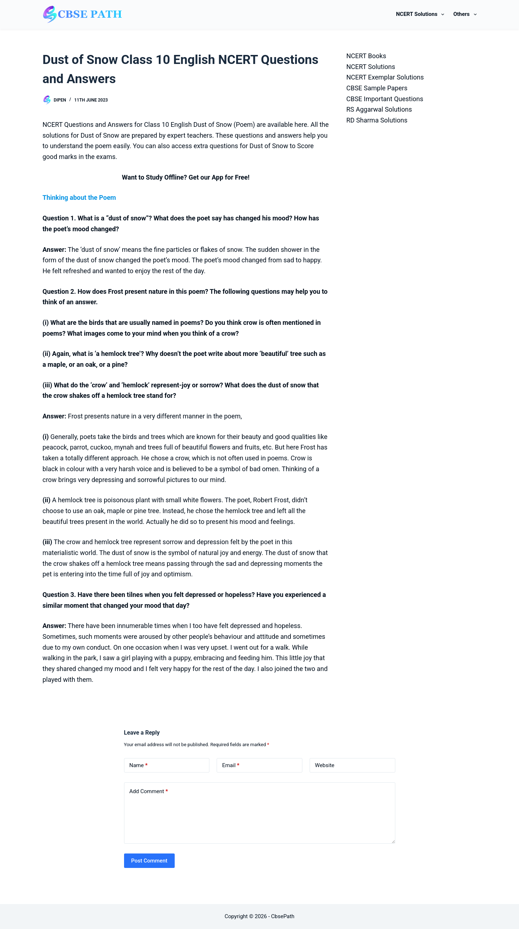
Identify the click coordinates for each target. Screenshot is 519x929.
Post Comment (149, 860)
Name (138, 765)
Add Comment (148, 791)
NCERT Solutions (421, 14)
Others (464, 14)
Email (230, 765)
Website (325, 765)
